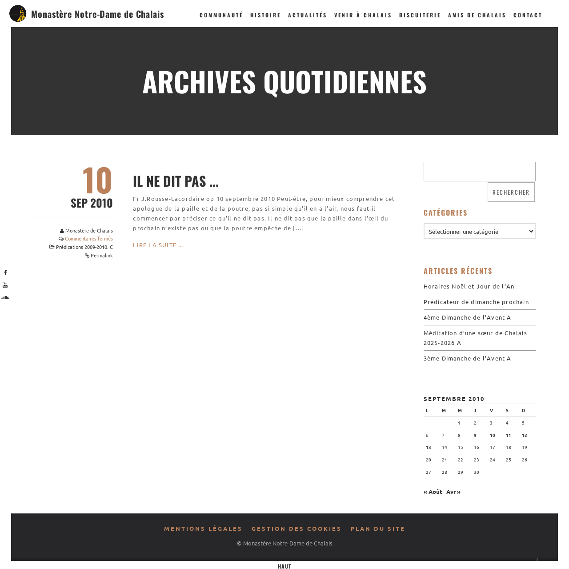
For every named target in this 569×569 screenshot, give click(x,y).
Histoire (265, 15)
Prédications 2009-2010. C (84, 246)
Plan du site (378, 528)
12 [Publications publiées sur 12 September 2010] (524, 435)
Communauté (221, 15)
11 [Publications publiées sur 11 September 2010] (508, 435)
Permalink (102, 255)
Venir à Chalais (363, 15)
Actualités (307, 15)
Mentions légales (203, 528)
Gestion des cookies (297, 528)
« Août (433, 491)
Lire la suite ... (158, 244)
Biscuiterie (420, 15)
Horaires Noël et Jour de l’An (469, 286)
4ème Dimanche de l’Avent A (468, 317)
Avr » (453, 491)
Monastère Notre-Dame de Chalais (97, 13)
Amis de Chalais (477, 15)
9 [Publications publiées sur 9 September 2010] (475, 435)
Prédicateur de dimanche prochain (476, 301)
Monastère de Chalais (89, 230)
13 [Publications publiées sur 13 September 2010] (428, 447)
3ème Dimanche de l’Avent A (468, 358)
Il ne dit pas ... (176, 181)
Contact (527, 15)
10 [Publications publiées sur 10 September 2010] (492, 435)
